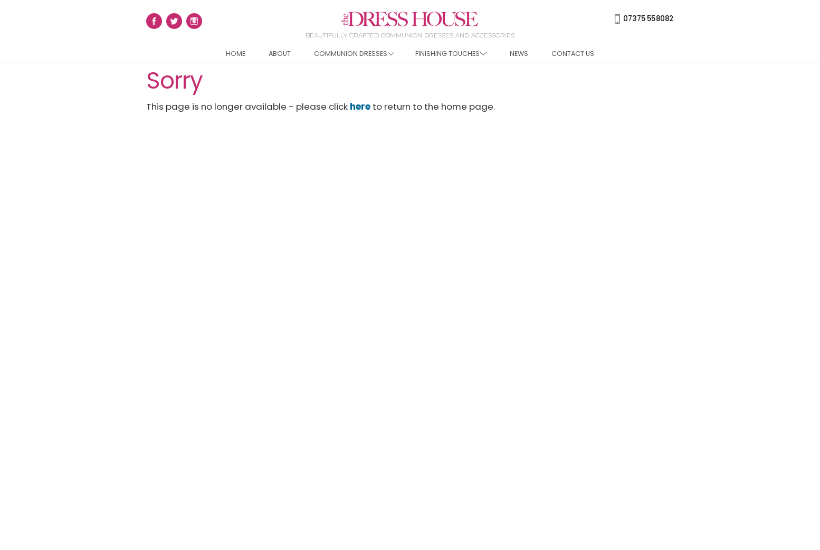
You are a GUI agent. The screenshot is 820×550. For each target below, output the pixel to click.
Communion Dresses (354, 53)
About (280, 53)
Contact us (572, 53)
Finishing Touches (451, 53)
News (519, 53)
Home (235, 53)
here (360, 106)
